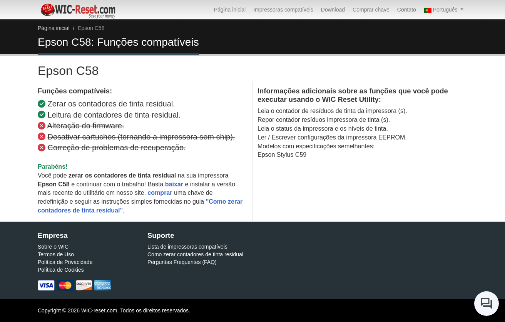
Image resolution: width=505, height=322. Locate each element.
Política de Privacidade (65, 262)
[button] (444, 9)
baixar (174, 184)
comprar (159, 192)
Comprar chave (371, 10)
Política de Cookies (61, 270)
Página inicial (230, 10)
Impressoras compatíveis (283, 10)
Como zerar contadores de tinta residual (195, 254)
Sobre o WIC (53, 247)
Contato (406, 10)
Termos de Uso (56, 254)
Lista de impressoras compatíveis (187, 247)
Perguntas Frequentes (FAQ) (182, 262)
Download (333, 10)
